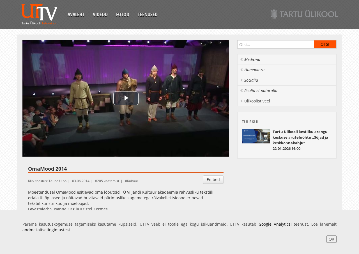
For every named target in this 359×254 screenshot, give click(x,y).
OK (331, 239)
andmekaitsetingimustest (46, 229)
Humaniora (252, 69)
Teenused (148, 14)
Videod (100, 14)
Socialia (249, 80)
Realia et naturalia (258, 90)
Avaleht (76, 14)
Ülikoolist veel (255, 101)
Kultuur (132, 181)
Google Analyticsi (275, 224)
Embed (213, 179)
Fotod (122, 14)
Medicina (250, 59)
